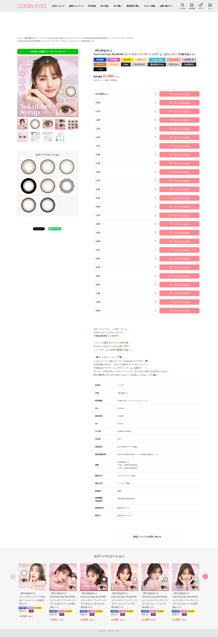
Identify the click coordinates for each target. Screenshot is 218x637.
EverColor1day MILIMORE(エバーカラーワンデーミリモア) (108, 38)
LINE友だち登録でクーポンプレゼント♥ (47, 51)
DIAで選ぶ (104, 6)
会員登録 (192, 8)
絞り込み (183, 8)
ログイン (201, 8)
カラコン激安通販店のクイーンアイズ (32, 38)
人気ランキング (58, 6)
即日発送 (92, 6)
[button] (205, 576)
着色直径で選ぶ (133, 6)
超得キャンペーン (76, 6)
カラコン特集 (149, 6)
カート (210, 8)
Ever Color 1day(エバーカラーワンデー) (66, 38)
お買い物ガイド (166, 6)
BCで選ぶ (118, 6)
